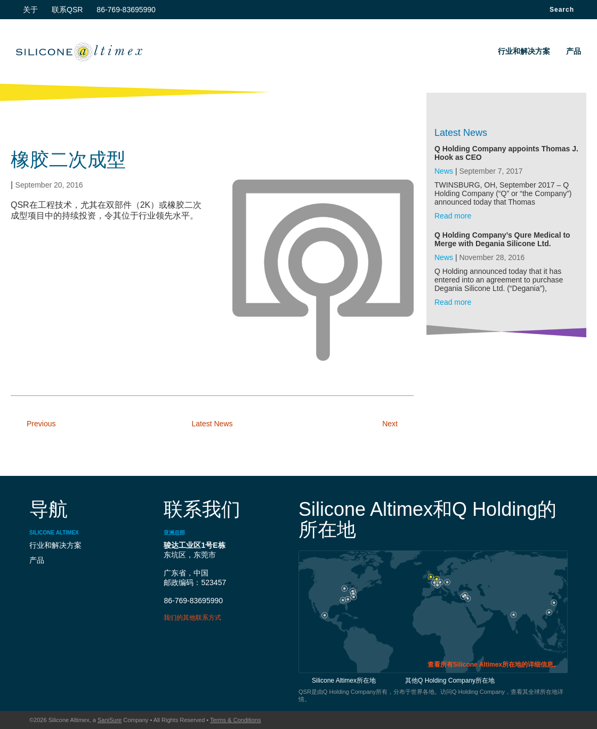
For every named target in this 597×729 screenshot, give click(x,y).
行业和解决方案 (524, 51)
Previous (41, 423)
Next (390, 423)
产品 (573, 51)
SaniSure (110, 720)
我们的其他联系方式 (192, 617)
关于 (30, 9)
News (443, 171)
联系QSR (67, 9)
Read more (452, 216)
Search (562, 9)
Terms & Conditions (235, 720)
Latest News (211, 423)
